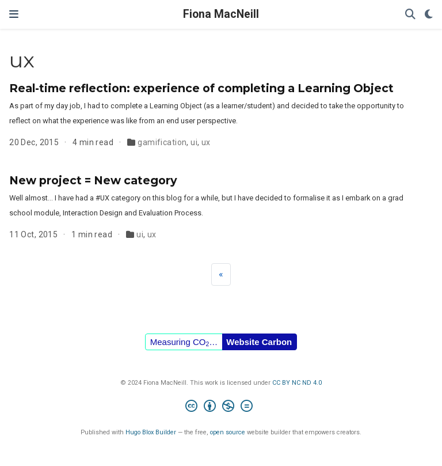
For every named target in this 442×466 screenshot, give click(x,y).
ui (193, 142)
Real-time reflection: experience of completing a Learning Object (201, 88)
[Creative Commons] (221, 407)
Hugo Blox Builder (150, 432)
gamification (162, 142)
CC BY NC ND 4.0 (297, 383)
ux (206, 142)
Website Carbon (259, 342)
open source (227, 432)
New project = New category (93, 180)
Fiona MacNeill (221, 14)
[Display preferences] (429, 14)
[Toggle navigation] (13, 14)
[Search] (410, 14)
